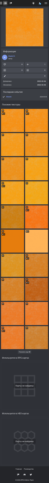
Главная (19, 469)
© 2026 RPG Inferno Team (24, 480)
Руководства (29, 469)
